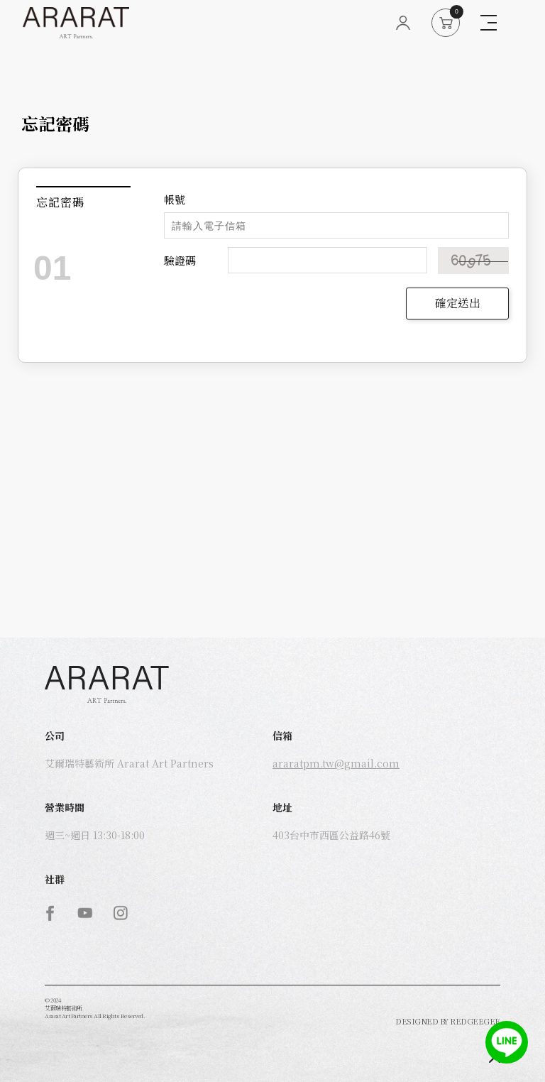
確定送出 (457, 303)
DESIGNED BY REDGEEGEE (447, 1021)
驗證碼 (180, 260)
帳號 (174, 199)
